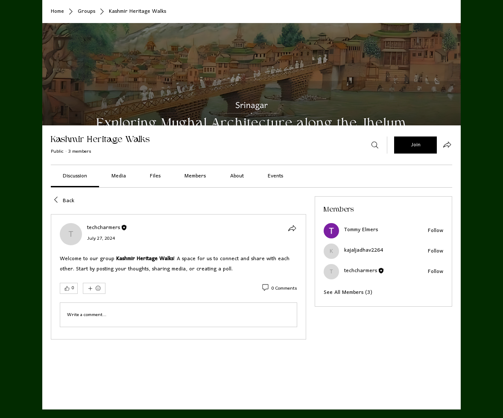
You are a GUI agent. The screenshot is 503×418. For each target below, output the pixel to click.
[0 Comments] (279, 288)
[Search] (375, 145)
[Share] (292, 228)
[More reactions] (94, 288)
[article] (178, 277)
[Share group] (447, 144)
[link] (75, 176)
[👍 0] (69, 288)
